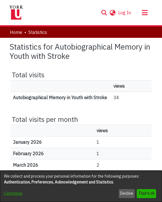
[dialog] (81, 186)
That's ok (146, 193)
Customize (13, 193)
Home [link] (16, 32)
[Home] (16, 13)
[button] (104, 12)
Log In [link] (124, 12)
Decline (126, 193)
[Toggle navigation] (145, 12)
